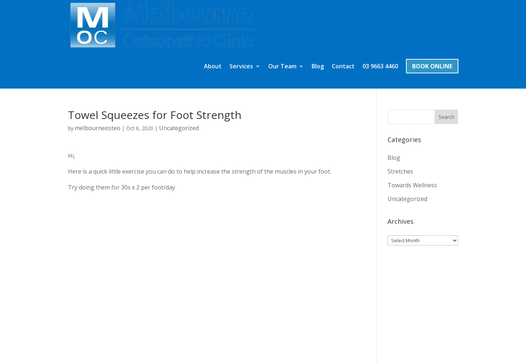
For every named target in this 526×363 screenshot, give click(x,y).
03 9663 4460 (380, 16)
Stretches (400, 121)
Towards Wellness (412, 135)
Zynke (106, 352)
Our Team (282, 16)
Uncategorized (179, 78)
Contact (343, 16)
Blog (318, 16)
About (213, 16)
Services (241, 16)
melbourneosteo (97, 78)
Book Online (432, 16)
